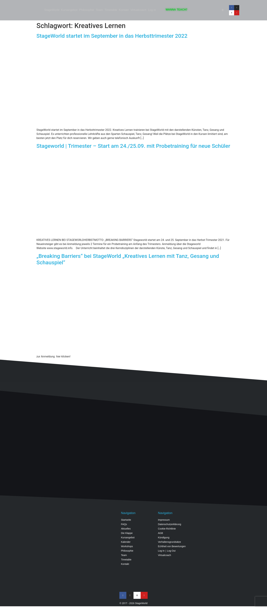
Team (99, 10)
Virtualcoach (138, 10)
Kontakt (124, 10)
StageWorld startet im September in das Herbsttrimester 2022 (111, 36)
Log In (152, 10)
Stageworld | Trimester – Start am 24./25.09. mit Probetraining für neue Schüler (133, 146)
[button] (222, 10)
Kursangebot (69, 10)
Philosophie (86, 10)
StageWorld (51, 10)
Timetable (111, 10)
